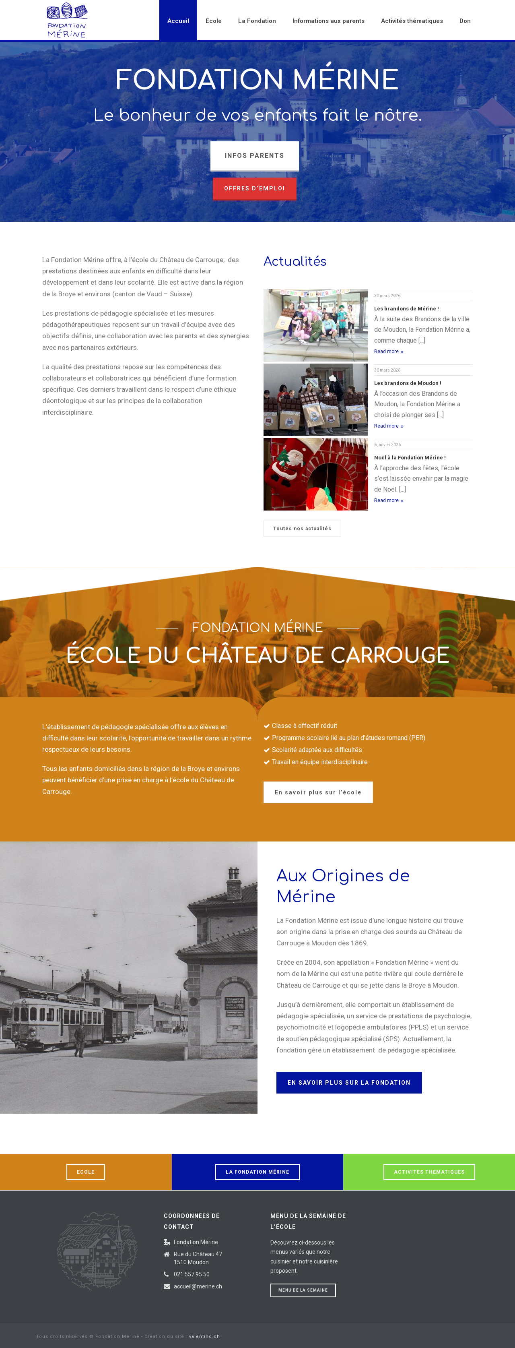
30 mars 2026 (387, 296)
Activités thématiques (412, 21)
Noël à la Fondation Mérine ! (410, 458)
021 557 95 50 (192, 1274)
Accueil (178, 21)
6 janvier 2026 (387, 444)
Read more (389, 351)
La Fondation (257, 21)
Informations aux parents (329, 21)
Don (465, 21)
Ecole (214, 21)
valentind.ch (204, 1336)
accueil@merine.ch (198, 1286)
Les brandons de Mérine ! (406, 309)
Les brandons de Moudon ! (407, 383)
